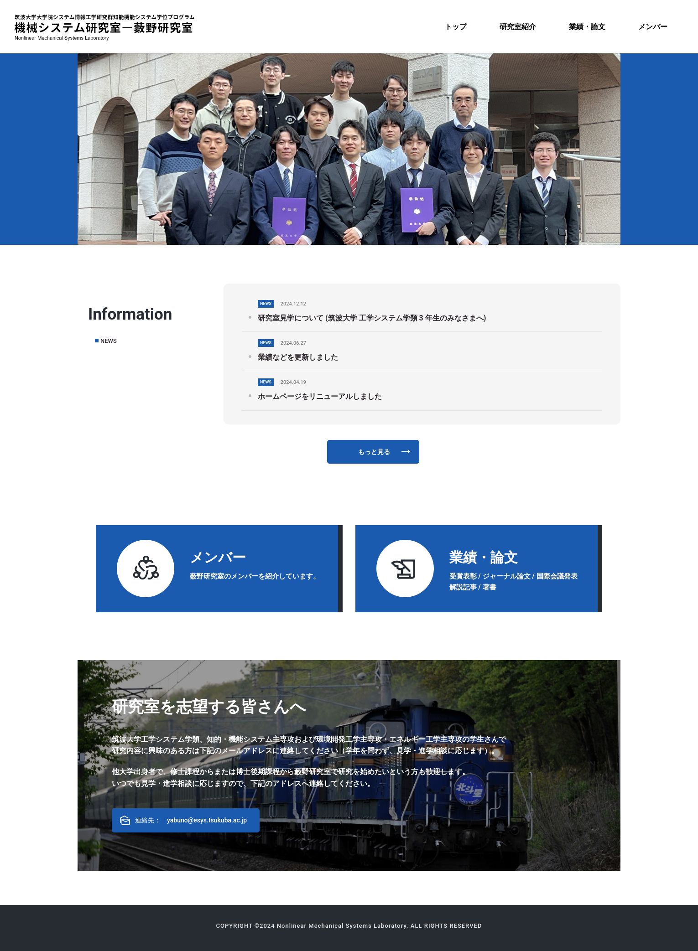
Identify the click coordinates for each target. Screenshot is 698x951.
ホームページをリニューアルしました (320, 396)
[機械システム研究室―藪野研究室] (104, 27)
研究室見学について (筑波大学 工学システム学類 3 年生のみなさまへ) (372, 318)
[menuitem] (455, 26)
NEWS (108, 340)
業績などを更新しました (298, 357)
